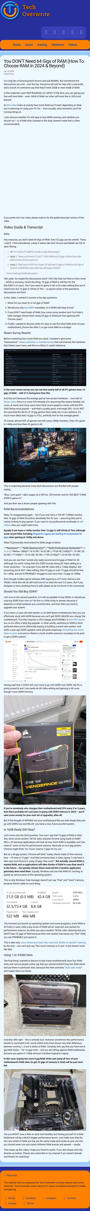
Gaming (42, 44)
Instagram (49, 1198)
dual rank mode (73, 967)
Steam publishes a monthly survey (36, 342)
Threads (10, 1203)
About (29, 44)
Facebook (28, 1198)
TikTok (28, 1203)
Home (17, 44)
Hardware (58, 44)
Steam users (10, 401)
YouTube (69, 1198)
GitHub (9, 1198)
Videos (72, 44)
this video (12, 105)
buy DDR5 (29, 307)
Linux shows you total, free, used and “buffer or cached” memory (53, 942)
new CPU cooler (77, 619)
